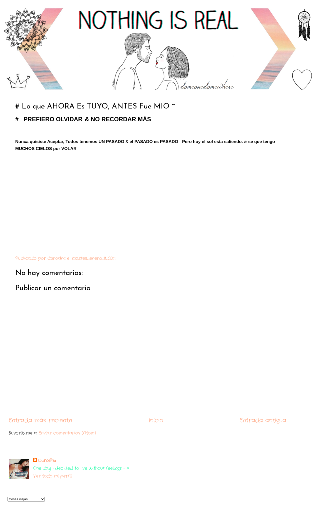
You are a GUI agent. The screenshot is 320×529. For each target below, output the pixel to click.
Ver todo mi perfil (52, 476)
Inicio (155, 420)
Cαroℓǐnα (47, 461)
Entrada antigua (263, 420)
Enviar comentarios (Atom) (67, 433)
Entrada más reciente (40, 420)
